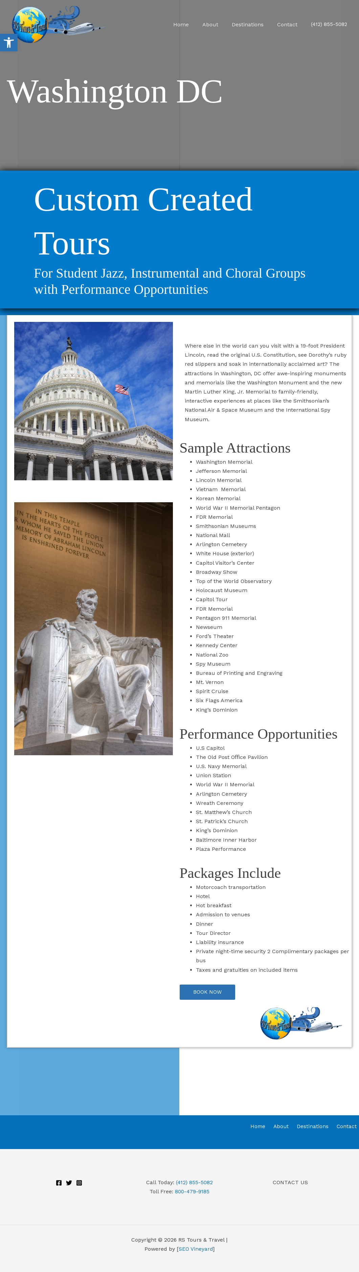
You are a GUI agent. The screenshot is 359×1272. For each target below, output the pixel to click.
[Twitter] (69, 1183)
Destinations (252, 24)
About (217, 24)
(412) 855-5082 (329, 24)
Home (190, 24)
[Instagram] (79, 1183)
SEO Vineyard (195, 1248)
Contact (288, 24)
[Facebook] (59, 1183)
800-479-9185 (192, 1191)
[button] (9, 42)
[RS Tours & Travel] (60, 24)
